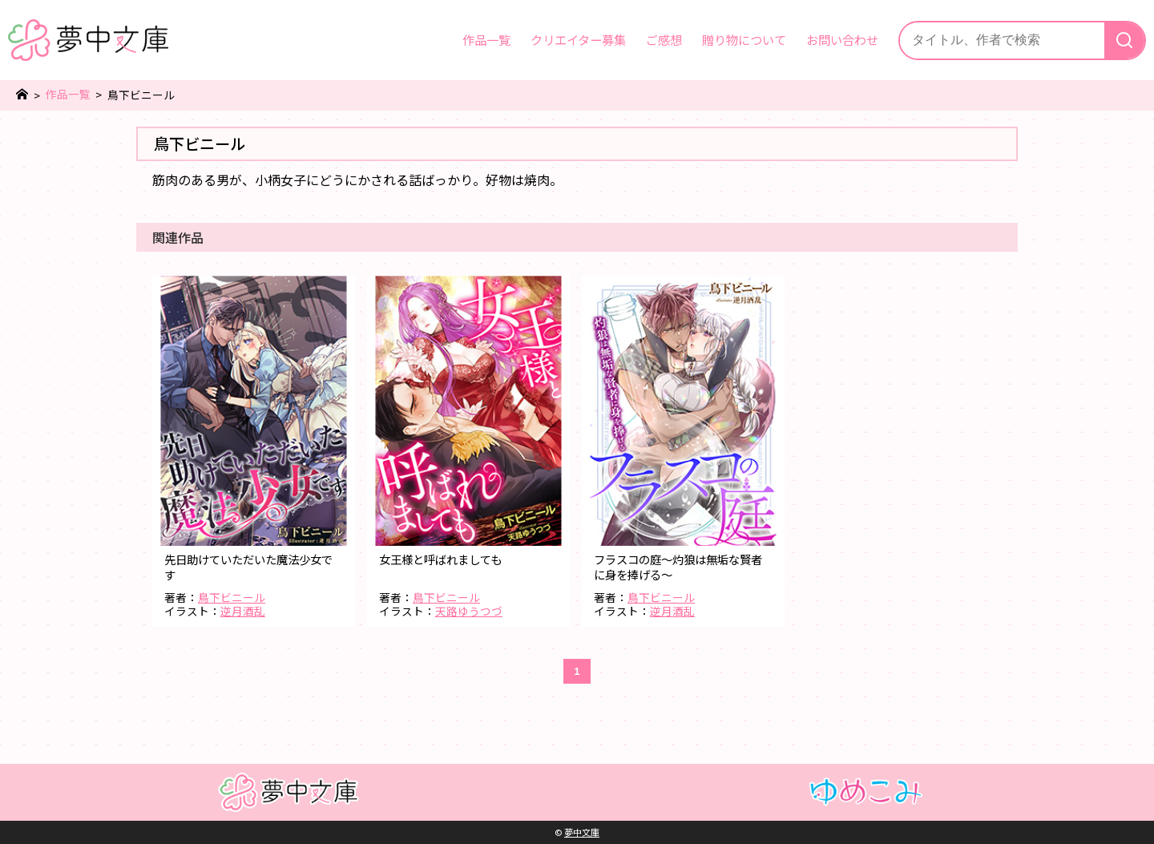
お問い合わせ (842, 39)
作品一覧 (486, 39)
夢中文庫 (581, 832)
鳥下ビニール (231, 597)
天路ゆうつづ (468, 611)
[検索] (1124, 40)
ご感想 (664, 39)
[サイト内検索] (1002, 40)
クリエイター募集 (578, 39)
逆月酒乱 (242, 611)
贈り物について (744, 39)
